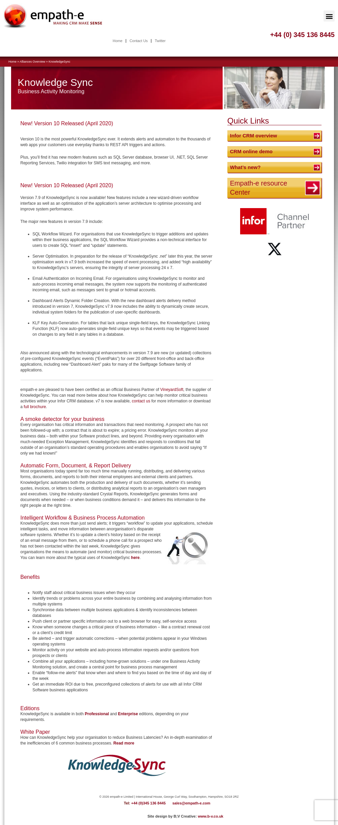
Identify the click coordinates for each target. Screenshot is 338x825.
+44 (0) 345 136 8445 (302, 34)
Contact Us (138, 41)
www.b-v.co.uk (210, 816)
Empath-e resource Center (258, 187)
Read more (123, 743)
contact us (141, 401)
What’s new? (245, 167)
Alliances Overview (32, 61)
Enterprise (128, 714)
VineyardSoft (172, 389)
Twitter (160, 41)
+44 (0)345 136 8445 (148, 803)
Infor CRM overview (253, 135)
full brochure (35, 406)
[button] (329, 16)
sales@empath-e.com (192, 803)
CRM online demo (251, 151)
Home (117, 41)
